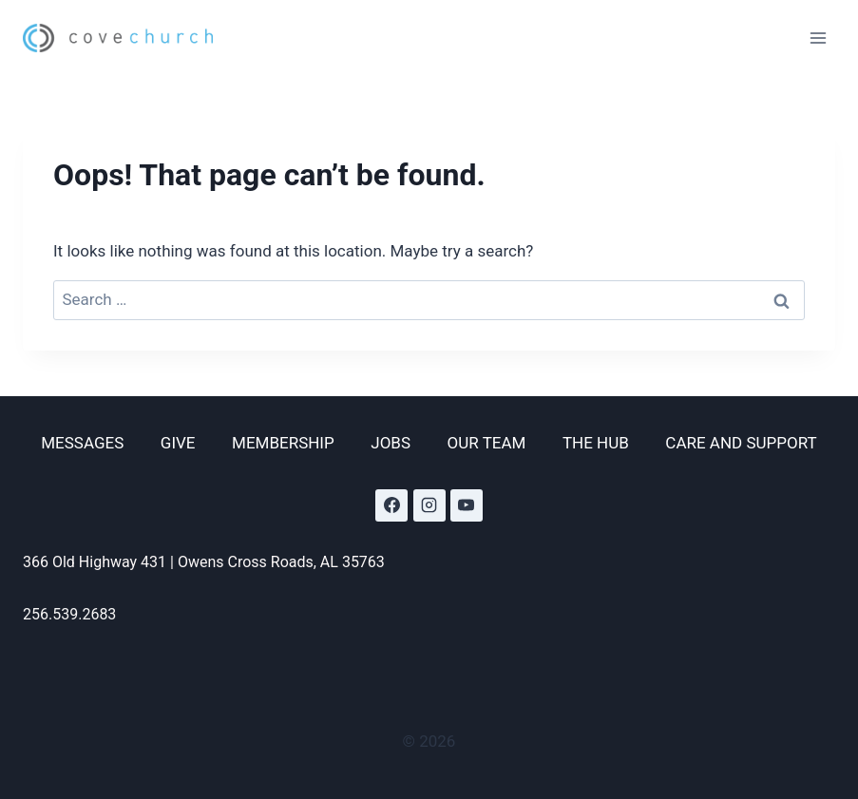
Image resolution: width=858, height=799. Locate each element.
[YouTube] (466, 505)
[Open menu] (817, 37)
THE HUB (595, 442)
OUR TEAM (487, 442)
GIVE (178, 442)
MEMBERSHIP (283, 442)
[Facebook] (391, 505)
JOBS (390, 442)
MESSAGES (82, 442)
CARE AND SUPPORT (740, 442)
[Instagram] (429, 505)
